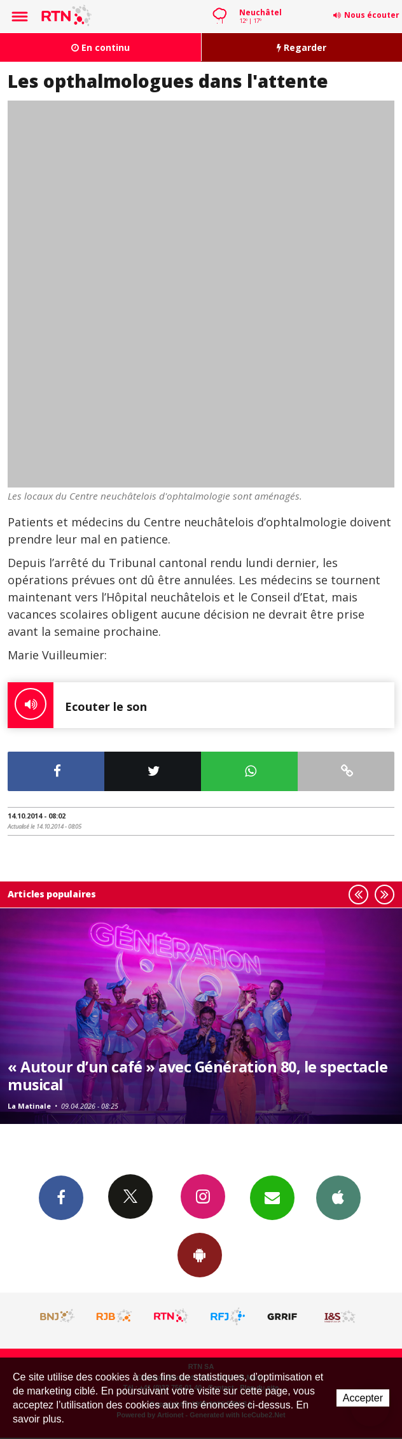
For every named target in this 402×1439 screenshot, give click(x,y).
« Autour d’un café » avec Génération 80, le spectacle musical (197, 1075)
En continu (100, 47)
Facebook (61, 1197)
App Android (199, 1254)
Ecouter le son (77, 705)
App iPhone (338, 1197)
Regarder (301, 47)
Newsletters (272, 1197)
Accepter (363, 1398)
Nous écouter (371, 15)
